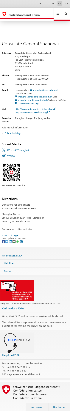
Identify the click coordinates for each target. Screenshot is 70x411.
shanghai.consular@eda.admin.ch (35, 93)
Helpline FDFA (11, 351)
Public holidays (12, 129)
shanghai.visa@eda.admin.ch (33, 96)
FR (53, 3)
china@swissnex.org (28, 100)
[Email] (21, 238)
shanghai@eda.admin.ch (45, 86)
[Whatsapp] (18, 238)
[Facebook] (3, 238)
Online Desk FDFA (12, 251)
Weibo (11, 152)
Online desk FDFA (13, 304)
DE (39, 3)
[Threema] (14, 238)
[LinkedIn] (11, 238)
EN (59, 3)
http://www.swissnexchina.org (32, 109)
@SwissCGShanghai (18, 146)
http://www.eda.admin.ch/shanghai (35, 105)
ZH (66, 3)
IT (47, 3)
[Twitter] (7, 238)
